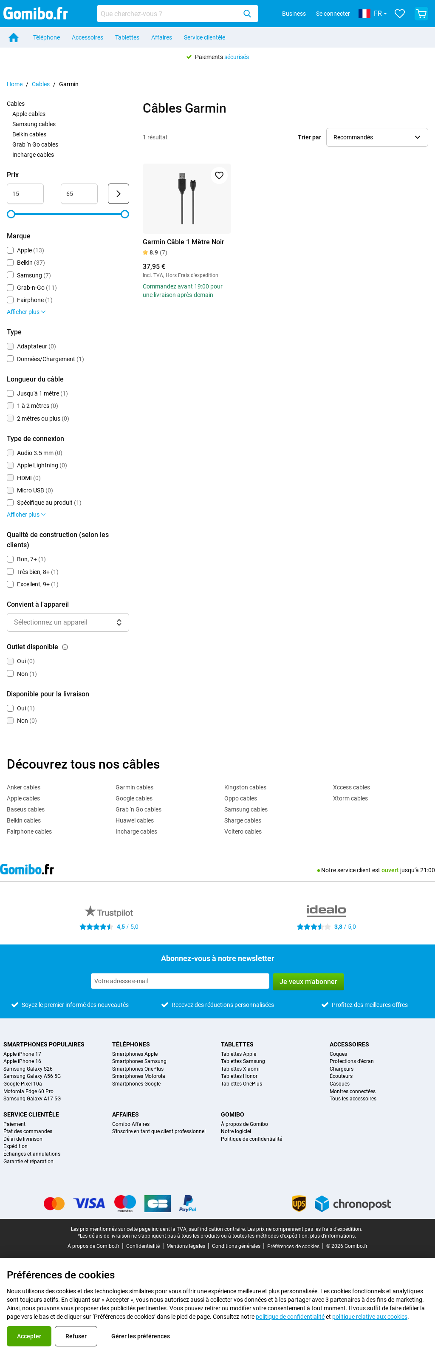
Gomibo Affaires (131, 1124)
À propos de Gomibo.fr (93, 1246)
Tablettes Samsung (243, 1061)
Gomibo (232, 1114)
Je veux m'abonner (308, 982)
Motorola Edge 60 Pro (28, 1091)
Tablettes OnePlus (241, 1084)
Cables (41, 84)
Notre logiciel (236, 1131)
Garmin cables (134, 787)
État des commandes (27, 1131)
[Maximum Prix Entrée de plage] (79, 194)
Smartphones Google (136, 1084)
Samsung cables (34, 124)
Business (294, 13)
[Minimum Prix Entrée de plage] (25, 194)
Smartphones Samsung (139, 1061)
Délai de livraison (22, 1139)
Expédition (15, 1146)
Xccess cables (351, 787)
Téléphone (46, 37)
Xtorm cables (350, 798)
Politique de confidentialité (251, 1139)
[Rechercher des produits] (169, 13)
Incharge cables (33, 154)
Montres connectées (353, 1091)
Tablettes (127, 37)
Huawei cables (135, 820)
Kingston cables (245, 787)
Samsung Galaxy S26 (28, 1069)
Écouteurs (341, 1076)
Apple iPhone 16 (22, 1061)
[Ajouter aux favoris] (219, 175)
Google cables (134, 798)
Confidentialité (143, 1246)
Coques (338, 1054)
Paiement (14, 1124)
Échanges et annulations (31, 1154)
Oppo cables (240, 798)
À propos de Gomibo (244, 1124)
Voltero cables (243, 831)
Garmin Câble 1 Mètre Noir (183, 242)
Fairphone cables (29, 831)
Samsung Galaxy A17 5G (32, 1099)
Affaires (161, 37)
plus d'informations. (333, 1236)
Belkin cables (29, 134)
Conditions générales (236, 1246)
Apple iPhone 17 (22, 1054)
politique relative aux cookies (369, 1316)
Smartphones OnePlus (138, 1069)
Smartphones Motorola (138, 1076)
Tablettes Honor (239, 1076)
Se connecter (333, 13)
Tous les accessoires (353, 1099)
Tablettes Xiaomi (240, 1069)
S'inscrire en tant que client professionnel (159, 1131)
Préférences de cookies (293, 1247)
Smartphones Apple (135, 1054)
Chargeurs (341, 1069)
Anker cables (23, 787)
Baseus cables (26, 809)
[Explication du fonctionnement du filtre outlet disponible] (65, 647)
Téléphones (131, 1044)
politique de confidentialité (290, 1316)
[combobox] (177, 14)
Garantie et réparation (28, 1162)
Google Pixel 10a (22, 1084)
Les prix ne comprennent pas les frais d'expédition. (304, 1229)
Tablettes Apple (238, 1054)
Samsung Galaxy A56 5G (32, 1076)
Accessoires (87, 37)
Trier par (309, 137)
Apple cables (28, 113)
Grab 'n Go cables (35, 144)
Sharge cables (242, 820)
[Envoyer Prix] (118, 194)
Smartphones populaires (44, 1044)
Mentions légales (186, 1246)
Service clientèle (204, 37)
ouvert (390, 870)
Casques (340, 1084)
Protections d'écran (352, 1061)
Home (15, 84)
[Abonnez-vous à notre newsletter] (180, 981)
